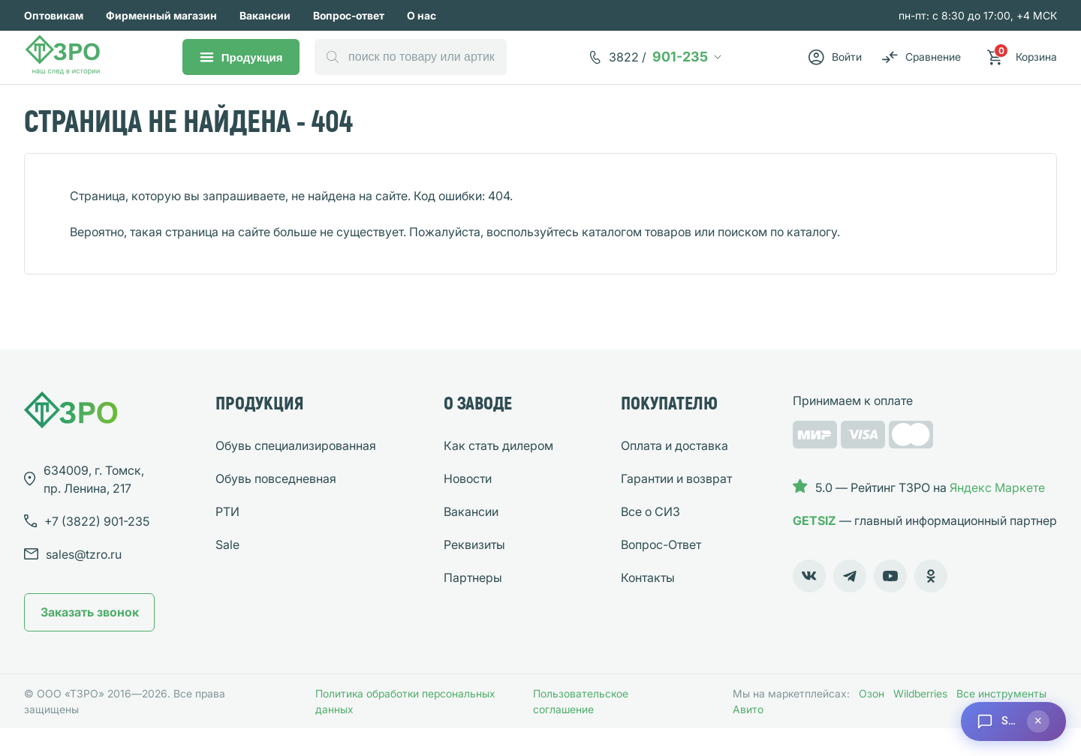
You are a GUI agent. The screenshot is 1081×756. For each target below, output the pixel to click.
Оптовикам (53, 15)
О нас (421, 15)
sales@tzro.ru (84, 582)
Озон (871, 721)
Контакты (648, 605)
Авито (748, 736)
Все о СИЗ (650, 539)
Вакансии (265, 15)
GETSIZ (814, 548)
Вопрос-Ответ (661, 572)
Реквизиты (474, 572)
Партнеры (473, 605)
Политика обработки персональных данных (405, 729)
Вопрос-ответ (348, 15)
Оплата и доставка (674, 473)
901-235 (662, 66)
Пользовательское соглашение (580, 729)
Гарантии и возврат (676, 506)
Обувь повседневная (275, 506)
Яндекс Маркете (997, 515)
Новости (468, 506)
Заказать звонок (90, 639)
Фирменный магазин (161, 15)
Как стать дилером (498, 473)
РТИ (227, 539)
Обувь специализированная (295, 473)
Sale (227, 572)
